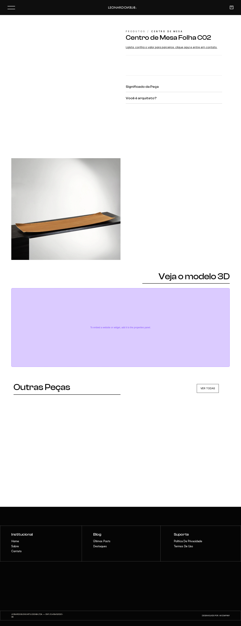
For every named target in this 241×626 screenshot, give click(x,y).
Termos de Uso (183, 546)
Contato (16, 551)
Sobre (15, 546)
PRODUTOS (135, 31)
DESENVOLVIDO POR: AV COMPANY (216, 616)
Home (15, 541)
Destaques (100, 546)
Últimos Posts (101, 541)
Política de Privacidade (188, 541)
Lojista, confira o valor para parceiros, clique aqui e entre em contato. (171, 47)
